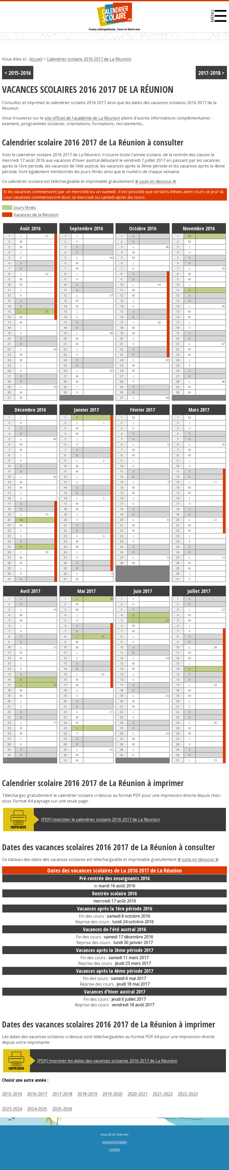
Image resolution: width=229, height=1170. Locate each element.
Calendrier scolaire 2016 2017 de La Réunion (89, 59)
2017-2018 (62, 1094)
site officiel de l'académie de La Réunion (82, 118)
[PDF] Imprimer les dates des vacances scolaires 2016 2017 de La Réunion (107, 1061)
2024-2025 (37, 1109)
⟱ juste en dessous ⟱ (155, 181)
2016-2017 (37, 1094)
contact (114, 1149)
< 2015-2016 (18, 72)
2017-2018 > (211, 72)
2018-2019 (87, 1094)
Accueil (35, 59)
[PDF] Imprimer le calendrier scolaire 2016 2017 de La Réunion (100, 819)
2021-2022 (163, 1094)
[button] (218, 15)
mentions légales (114, 1142)
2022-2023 (188, 1094)
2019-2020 (112, 1094)
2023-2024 (12, 1109)
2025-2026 (62, 1109)
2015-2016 (12, 1094)
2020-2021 (138, 1094)
